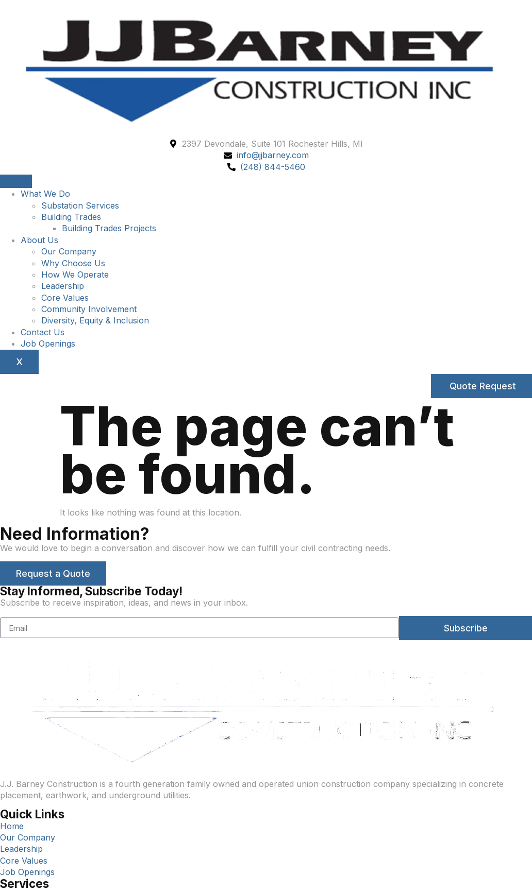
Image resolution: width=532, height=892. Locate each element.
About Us (39, 240)
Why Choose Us (73, 263)
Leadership (62, 286)
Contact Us (42, 332)
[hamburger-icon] (16, 181)
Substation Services (80, 205)
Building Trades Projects (109, 228)
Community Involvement (89, 309)
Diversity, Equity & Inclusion (95, 320)
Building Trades (71, 217)
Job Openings (48, 343)
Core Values (65, 298)
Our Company (68, 251)
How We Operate (75, 274)
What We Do (45, 193)
